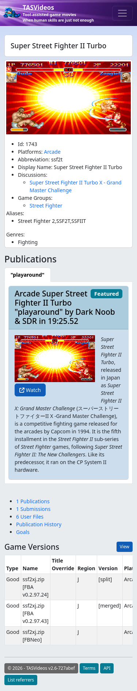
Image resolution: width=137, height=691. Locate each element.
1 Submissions (33, 508)
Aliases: (15, 213)
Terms (89, 668)
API (106, 668)
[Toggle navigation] (122, 13)
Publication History (38, 524)
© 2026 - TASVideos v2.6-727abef (41, 668)
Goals (23, 531)
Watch (30, 389)
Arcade (52, 151)
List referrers (21, 680)
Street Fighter (46, 205)
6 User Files (29, 516)
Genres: (15, 234)
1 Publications (33, 501)
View (124, 547)
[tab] (27, 275)
